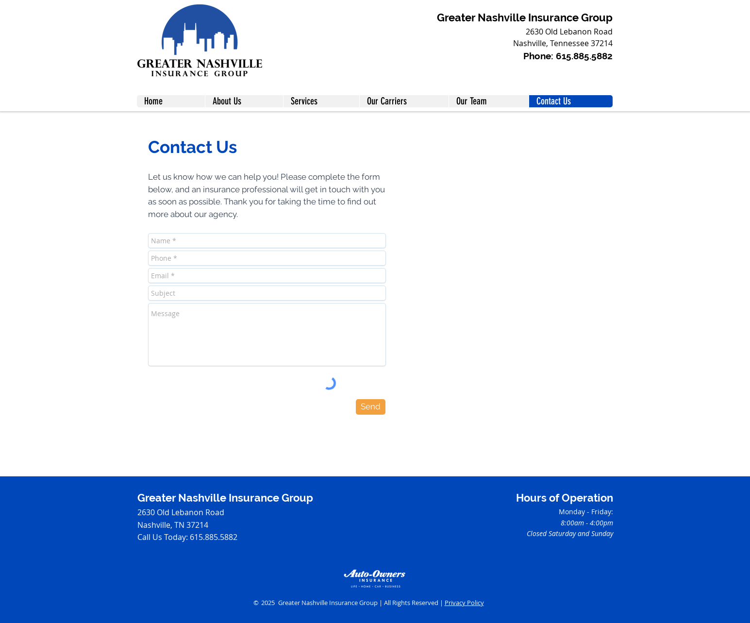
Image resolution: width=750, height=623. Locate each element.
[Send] (370, 407)
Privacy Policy (464, 602)
